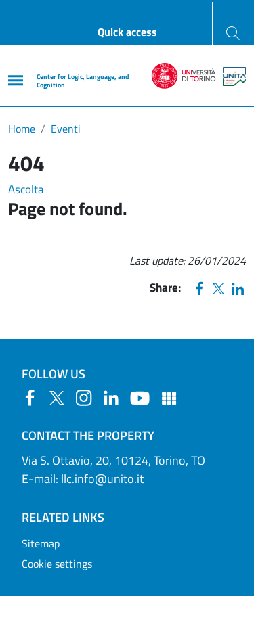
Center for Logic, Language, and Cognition (83, 81)
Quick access (127, 32)
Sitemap (41, 543)
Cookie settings (57, 563)
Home (21, 128)
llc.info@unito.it (102, 479)
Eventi (66, 128)
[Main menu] (15, 80)
